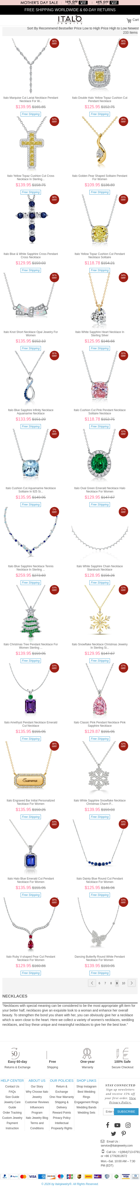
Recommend (48, 28)
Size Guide (12, 1097)
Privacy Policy (62, 1118)
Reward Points (61, 1112)
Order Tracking (12, 1112)
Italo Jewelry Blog (37, 1118)
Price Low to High (87, 28)
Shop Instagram (86, 1086)
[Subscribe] (126, 1111)
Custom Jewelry (12, 1118)
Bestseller (66, 28)
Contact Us (12, 1086)
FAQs (12, 1091)
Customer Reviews (37, 1102)
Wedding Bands (86, 1107)
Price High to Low (114, 28)
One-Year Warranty (62, 1097)
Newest (133, 28)
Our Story (37, 1086)
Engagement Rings (86, 1102)
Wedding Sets (86, 1112)
